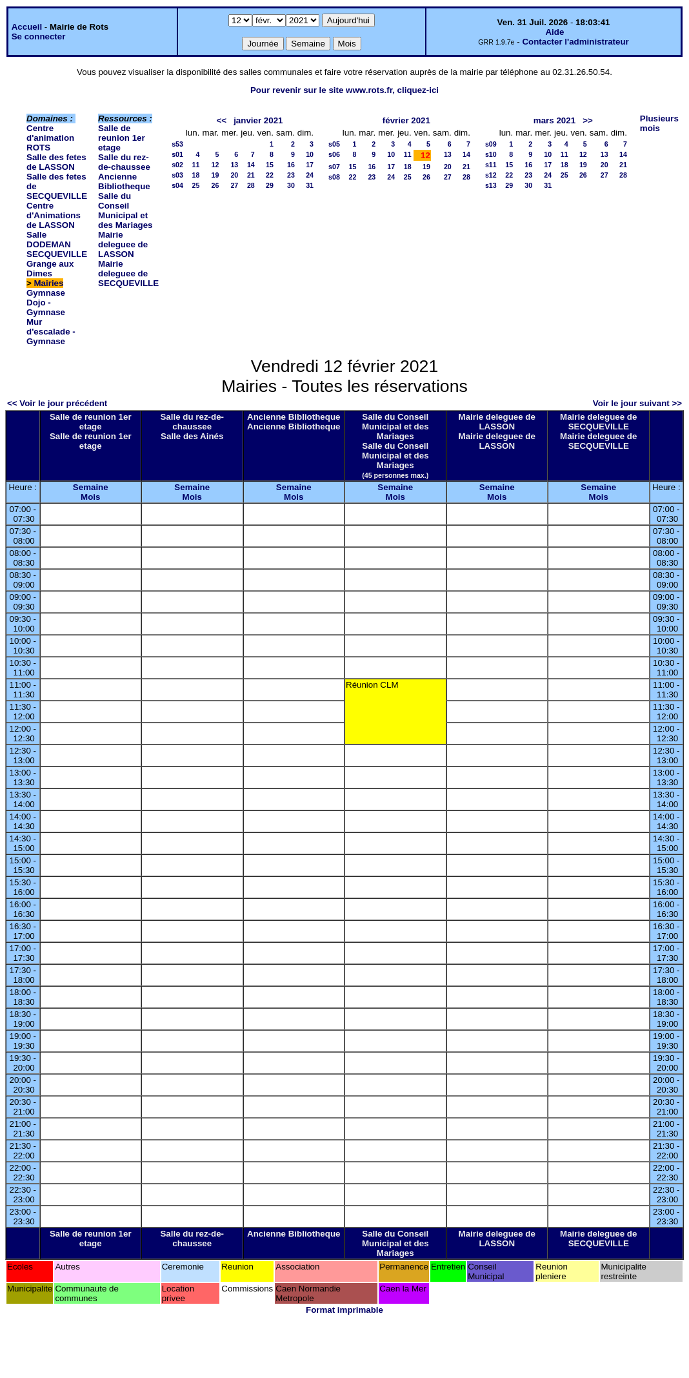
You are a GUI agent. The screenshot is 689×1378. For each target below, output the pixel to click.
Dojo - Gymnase (45, 307)
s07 (334, 166)
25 (196, 185)
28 (251, 185)
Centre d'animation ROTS (50, 137)
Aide (554, 32)
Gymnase (45, 293)
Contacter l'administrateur (575, 41)
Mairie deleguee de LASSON (123, 244)
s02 (177, 165)
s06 (334, 154)
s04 (177, 185)
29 (270, 185)
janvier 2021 (258, 120)
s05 (334, 144)
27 (234, 185)
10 (310, 154)
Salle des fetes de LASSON (56, 162)
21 (251, 175)
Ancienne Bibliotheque (124, 181)
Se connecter (39, 36)
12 (215, 165)
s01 (177, 154)
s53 (177, 144)
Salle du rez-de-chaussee (124, 162)
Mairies (49, 283)
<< (221, 120)
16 (291, 165)
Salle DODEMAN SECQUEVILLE (56, 244)
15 (270, 165)
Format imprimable (344, 1310)
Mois (90, 497)
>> (588, 120)
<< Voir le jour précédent (57, 403)
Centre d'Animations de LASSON (53, 215)
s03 (177, 175)
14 (251, 165)
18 (196, 175)
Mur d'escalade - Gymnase (50, 331)
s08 (334, 177)
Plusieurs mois (659, 123)
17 (310, 165)
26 (215, 185)
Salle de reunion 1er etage (121, 137)
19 (215, 175)
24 (310, 175)
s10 (491, 154)
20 (234, 175)
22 (270, 175)
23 (291, 175)
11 (196, 165)
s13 (491, 185)
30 (291, 185)
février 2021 (406, 120)
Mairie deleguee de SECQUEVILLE (128, 273)
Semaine (90, 487)
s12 (491, 175)
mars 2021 (554, 120)
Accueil (27, 27)
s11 (491, 165)
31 (310, 185)
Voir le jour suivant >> (637, 403)
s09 (491, 144)
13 (234, 165)
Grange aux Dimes (50, 268)
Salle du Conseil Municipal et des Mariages (125, 210)
